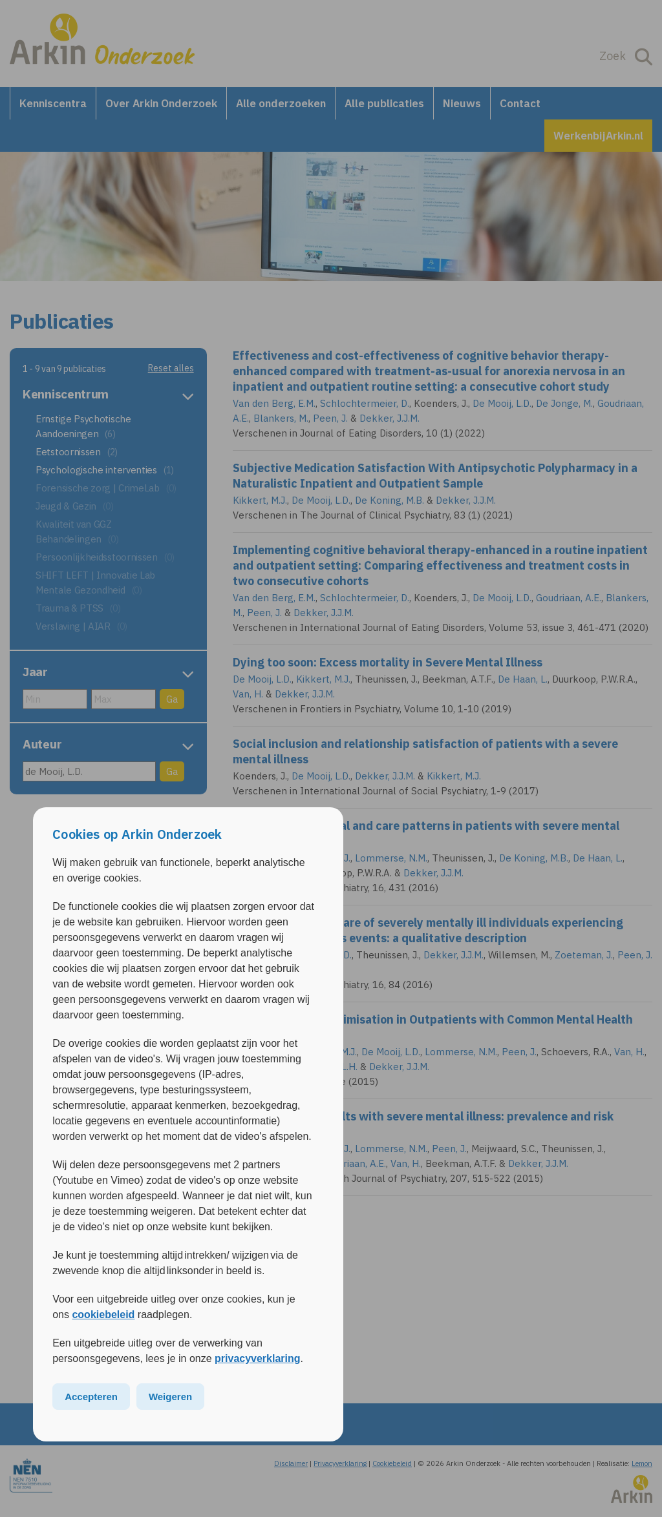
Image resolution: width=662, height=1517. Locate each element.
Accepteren (91, 1396)
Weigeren (170, 1396)
